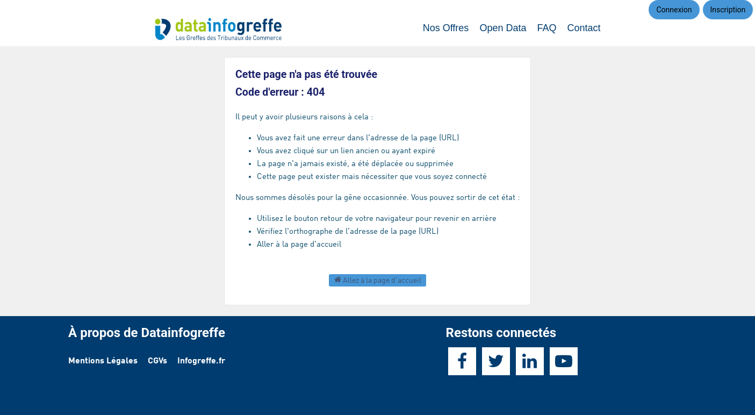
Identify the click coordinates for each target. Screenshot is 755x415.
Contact (583, 28)
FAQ (546, 28)
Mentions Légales (103, 361)
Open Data (502, 28)
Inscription (728, 9)
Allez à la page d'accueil (377, 280)
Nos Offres (446, 28)
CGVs (157, 361)
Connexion (674, 9)
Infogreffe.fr (201, 361)
